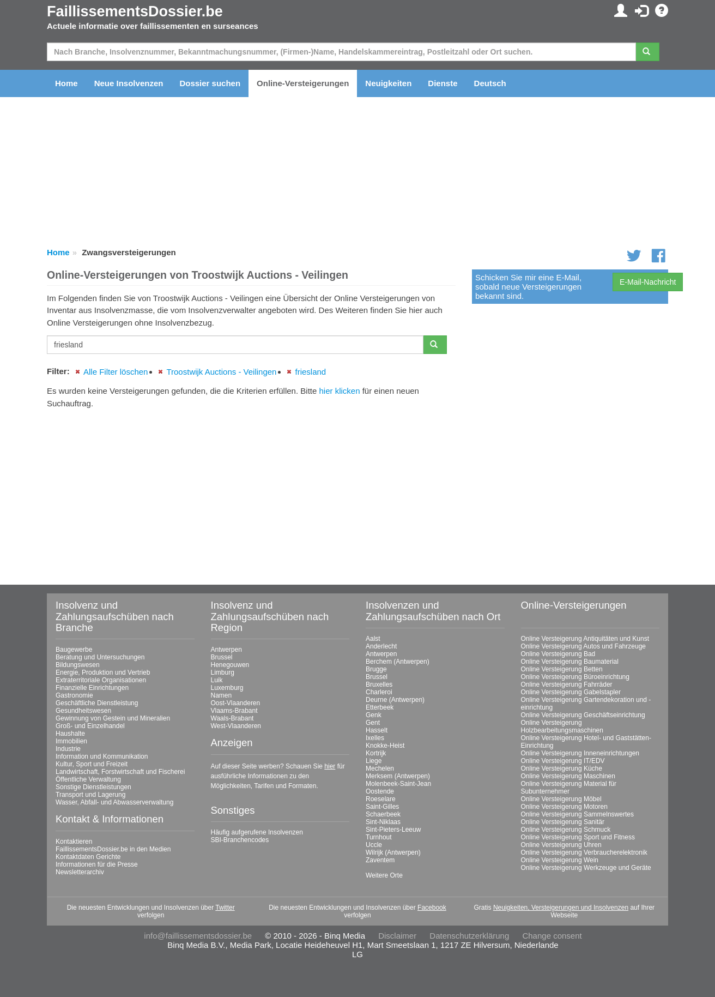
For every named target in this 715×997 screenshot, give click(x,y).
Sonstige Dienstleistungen (93, 787)
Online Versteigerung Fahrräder (567, 684)
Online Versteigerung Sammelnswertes (577, 814)
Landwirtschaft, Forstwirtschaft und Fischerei (120, 772)
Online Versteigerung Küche (561, 768)
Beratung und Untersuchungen (100, 657)
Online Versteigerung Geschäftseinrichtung (583, 715)
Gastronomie (74, 695)
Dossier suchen (209, 83)
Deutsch (490, 83)
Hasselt (376, 730)
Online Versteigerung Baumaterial (570, 661)
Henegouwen (230, 665)
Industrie (68, 749)
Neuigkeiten (388, 83)
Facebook (431, 907)
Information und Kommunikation (102, 756)
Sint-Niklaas (383, 822)
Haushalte (70, 733)
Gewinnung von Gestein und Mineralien (113, 718)
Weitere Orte (384, 875)
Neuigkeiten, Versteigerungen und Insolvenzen (560, 907)
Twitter (224, 907)
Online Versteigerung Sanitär (562, 822)
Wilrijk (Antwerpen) (393, 852)
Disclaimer (397, 935)
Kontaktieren (74, 841)
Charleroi (379, 692)
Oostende (380, 791)
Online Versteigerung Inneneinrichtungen (580, 753)
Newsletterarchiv (80, 872)
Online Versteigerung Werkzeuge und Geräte (586, 868)
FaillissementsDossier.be (135, 11)
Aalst (373, 638)
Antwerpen (226, 649)
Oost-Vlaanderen (235, 703)
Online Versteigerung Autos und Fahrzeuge (583, 646)
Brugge (376, 669)
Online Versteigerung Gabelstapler (571, 692)
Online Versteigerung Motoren (564, 806)
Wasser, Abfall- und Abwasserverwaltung (114, 802)
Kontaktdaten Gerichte (88, 857)
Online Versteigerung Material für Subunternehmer (568, 787)
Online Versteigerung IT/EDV (563, 761)
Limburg (222, 672)
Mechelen (380, 768)
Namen (221, 695)
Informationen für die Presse (97, 864)
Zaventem (380, 860)
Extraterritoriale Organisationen (101, 680)
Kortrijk (376, 753)
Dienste (442, 83)
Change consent (551, 935)
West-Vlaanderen (236, 726)
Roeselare (381, 799)
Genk (373, 715)
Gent (373, 722)
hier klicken (339, 390)
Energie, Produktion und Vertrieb (103, 672)
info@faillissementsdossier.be (198, 935)
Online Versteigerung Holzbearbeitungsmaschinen (562, 726)
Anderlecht (381, 646)
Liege (373, 761)
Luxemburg (227, 688)
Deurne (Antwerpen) (395, 700)
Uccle (374, 845)
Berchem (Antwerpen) (397, 661)
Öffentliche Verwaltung (88, 779)
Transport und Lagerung (90, 794)
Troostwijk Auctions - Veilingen (221, 371)
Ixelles (375, 738)
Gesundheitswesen (83, 710)
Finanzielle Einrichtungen (92, 688)
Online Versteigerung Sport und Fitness (578, 837)
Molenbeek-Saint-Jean (398, 784)
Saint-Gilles (382, 806)
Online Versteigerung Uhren (561, 845)
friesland (310, 371)
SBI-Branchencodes (240, 840)
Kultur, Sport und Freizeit (92, 764)
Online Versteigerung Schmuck (566, 829)
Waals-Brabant (232, 718)
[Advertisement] (251, 492)
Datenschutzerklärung (469, 935)
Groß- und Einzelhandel (90, 726)
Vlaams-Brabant (234, 710)
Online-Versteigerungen (303, 83)
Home (66, 83)
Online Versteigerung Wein (560, 860)
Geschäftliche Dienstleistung (97, 703)
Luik (217, 680)
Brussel (222, 657)
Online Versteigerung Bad (558, 654)
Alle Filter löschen (115, 371)
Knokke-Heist (385, 745)
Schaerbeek (383, 814)
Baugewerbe (74, 649)
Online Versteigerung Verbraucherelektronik (584, 852)
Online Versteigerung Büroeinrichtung (575, 677)
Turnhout (379, 837)
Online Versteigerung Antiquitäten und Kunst (585, 638)
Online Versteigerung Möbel (561, 799)
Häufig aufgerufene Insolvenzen (257, 832)
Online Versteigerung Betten (562, 669)
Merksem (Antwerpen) (398, 776)
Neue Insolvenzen (128, 83)
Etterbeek (379, 707)
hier (329, 766)
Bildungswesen (78, 665)
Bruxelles (379, 684)
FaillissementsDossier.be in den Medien (113, 849)
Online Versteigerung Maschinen (568, 776)
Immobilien (71, 741)
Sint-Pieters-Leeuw (393, 829)
